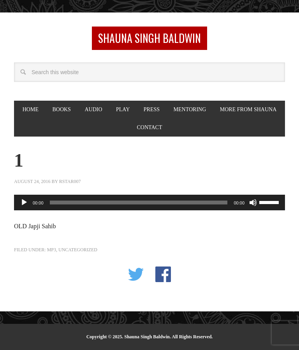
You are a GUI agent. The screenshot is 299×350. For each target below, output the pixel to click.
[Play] (24, 202)
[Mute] (253, 202)
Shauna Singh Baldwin (149, 38)
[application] (149, 202)
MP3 (51, 249)
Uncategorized (77, 249)
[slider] (139, 202)
